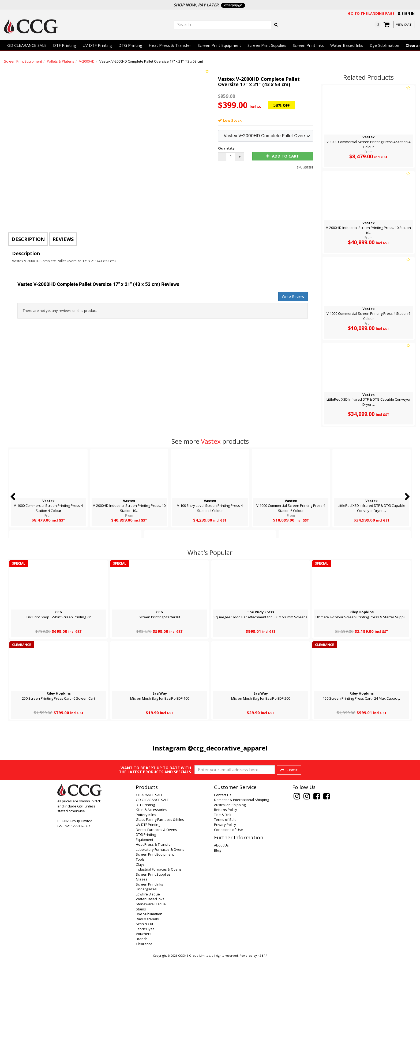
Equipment (144, 918)
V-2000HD (87, 61)
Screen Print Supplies (267, 45)
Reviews (63, 239)
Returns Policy (225, 888)
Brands (142, 1017)
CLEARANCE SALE (149, 873)
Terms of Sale (225, 898)
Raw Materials (147, 997)
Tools (140, 938)
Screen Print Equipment (219, 45)
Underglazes (146, 967)
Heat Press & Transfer (170, 45)
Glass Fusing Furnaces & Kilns (160, 898)
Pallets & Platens (60, 61)
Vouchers (143, 1012)
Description (28, 239)
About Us (221, 923)
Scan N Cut (144, 1002)
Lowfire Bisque (148, 972)
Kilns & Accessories (151, 888)
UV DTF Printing (97, 45)
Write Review (293, 296)
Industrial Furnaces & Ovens (159, 947)
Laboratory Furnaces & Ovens (160, 928)
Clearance (144, 1022)
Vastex (211, 441)
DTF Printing (64, 45)
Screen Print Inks (308, 45)
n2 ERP (262, 1034)
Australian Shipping (230, 883)
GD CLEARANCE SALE (27, 45)
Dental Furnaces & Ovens (156, 908)
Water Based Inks (346, 45)
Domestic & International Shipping (241, 878)
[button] (406, 13)
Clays (140, 943)
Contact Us (222, 873)
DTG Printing (130, 45)
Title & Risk (222, 893)
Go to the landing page (371, 13)
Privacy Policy (225, 903)
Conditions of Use (228, 908)
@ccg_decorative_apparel (228, 748)
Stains (141, 987)
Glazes (141, 957)
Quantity (226, 148)
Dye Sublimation (384, 45)
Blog (217, 928)
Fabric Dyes (145, 1007)
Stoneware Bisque (151, 982)
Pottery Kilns (146, 893)
